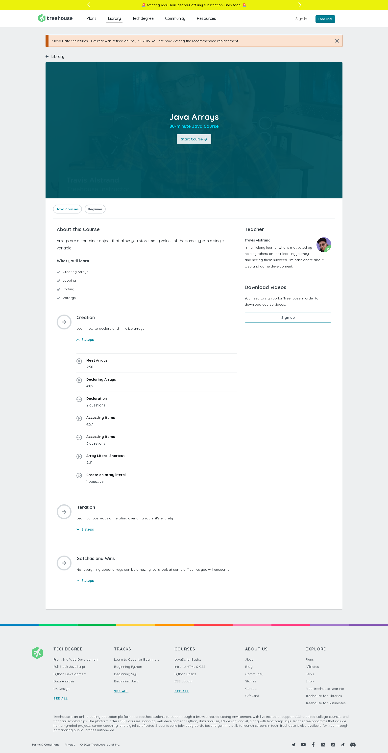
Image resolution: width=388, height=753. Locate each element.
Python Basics (185, 674)
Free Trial (325, 19)
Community (175, 18)
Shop (310, 681)
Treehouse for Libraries (324, 696)
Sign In (301, 18)
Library (114, 18)
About (249, 659)
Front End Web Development (75, 659)
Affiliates (312, 667)
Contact (251, 689)
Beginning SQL (126, 674)
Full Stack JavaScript (69, 667)
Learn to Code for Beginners (136, 659)
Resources (206, 18)
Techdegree (143, 18)
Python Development (69, 674)
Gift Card (252, 696)
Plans (91, 18)
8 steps (85, 529)
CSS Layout (183, 681)
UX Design (61, 689)
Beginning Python (128, 667)
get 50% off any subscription (200, 5)
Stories (250, 681)
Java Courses (67, 209)
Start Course (194, 139)
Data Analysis (63, 681)
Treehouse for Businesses (325, 703)
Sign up (288, 317)
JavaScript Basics (187, 659)
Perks (310, 674)
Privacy (70, 744)
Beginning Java (126, 681)
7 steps (85, 339)
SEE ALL (60, 698)
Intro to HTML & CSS (189, 667)
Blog (249, 667)
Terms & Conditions (45, 744)
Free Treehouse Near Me (325, 689)
